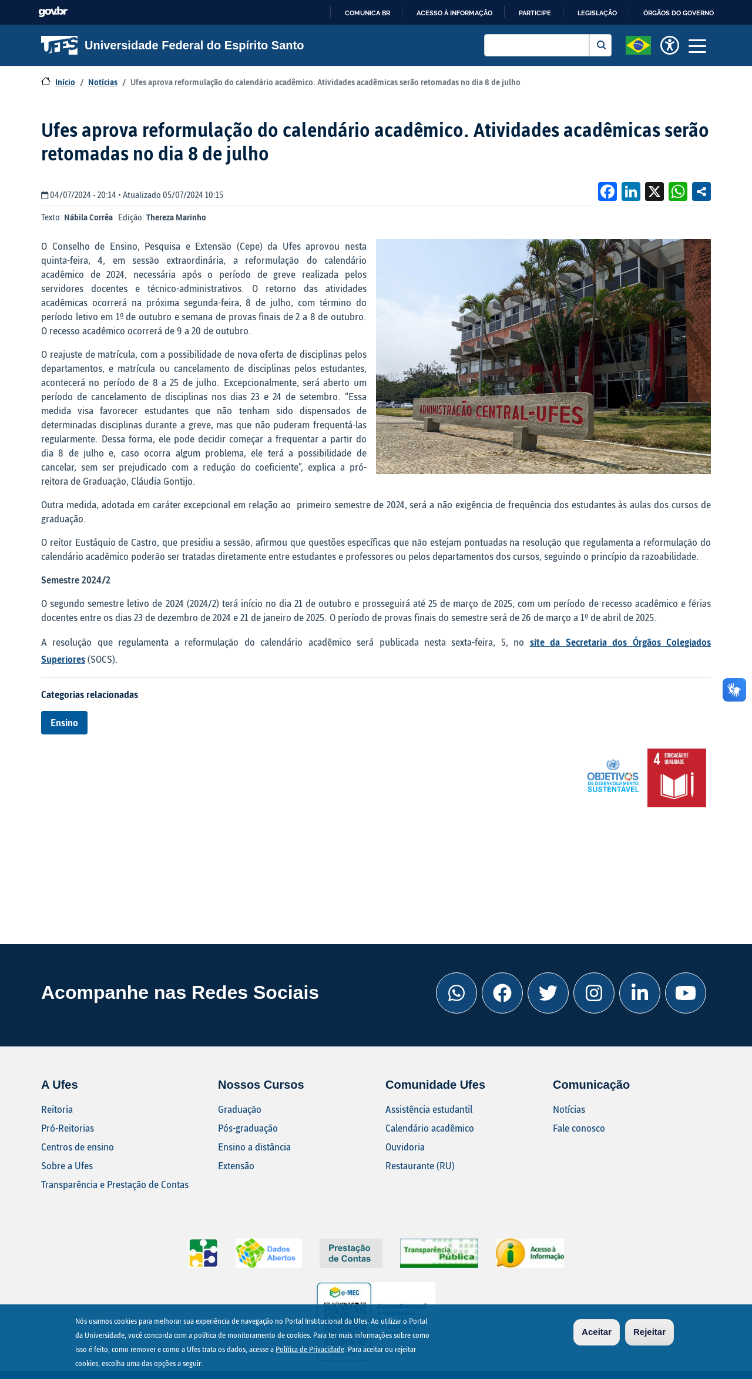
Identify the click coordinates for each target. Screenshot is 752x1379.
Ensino (64, 722)
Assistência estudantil (428, 1109)
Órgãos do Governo (678, 13)
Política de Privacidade (310, 1350)
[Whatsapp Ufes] (456, 993)
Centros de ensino (77, 1146)
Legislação (597, 13)
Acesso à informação (454, 13)
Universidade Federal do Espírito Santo (172, 45)
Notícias (103, 82)
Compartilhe (701, 191)
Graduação (239, 1109)
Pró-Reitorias (67, 1128)
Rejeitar (649, 1333)
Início (65, 82)
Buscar (600, 45)
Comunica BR (367, 13)
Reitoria (57, 1109)
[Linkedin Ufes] (640, 993)
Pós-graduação (248, 1128)
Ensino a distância (254, 1146)
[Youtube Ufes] (685, 993)
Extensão (236, 1165)
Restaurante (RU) (420, 1165)
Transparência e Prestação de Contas (115, 1184)
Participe (535, 13)
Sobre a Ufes (67, 1165)
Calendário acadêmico (429, 1128)
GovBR (53, 12)
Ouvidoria (405, 1146)
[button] (638, 44)
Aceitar (597, 1333)
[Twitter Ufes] (548, 993)
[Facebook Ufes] (502, 993)
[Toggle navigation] (697, 45)
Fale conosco (579, 1128)
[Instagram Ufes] (594, 993)
